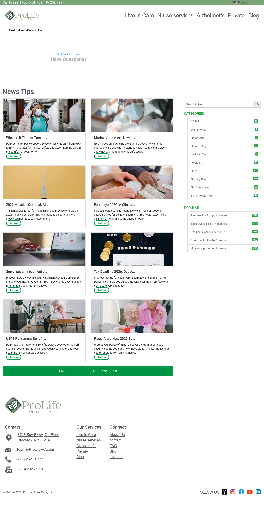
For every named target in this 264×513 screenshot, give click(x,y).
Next (104, 371)
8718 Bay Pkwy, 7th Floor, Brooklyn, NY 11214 (39, 437)
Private (236, 16)
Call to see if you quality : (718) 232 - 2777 (34, 2)
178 (95, 371)
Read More (13, 156)
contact (115, 440)
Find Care (62, 54)
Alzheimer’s (211, 16)
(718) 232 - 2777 (29, 459)
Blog (253, 16)
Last (114, 371)
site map (116, 457)
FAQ (113, 446)
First (62, 371)
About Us (117, 435)
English (240, 3)
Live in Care (139, 16)
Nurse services (175, 16)
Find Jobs (75, 54)
